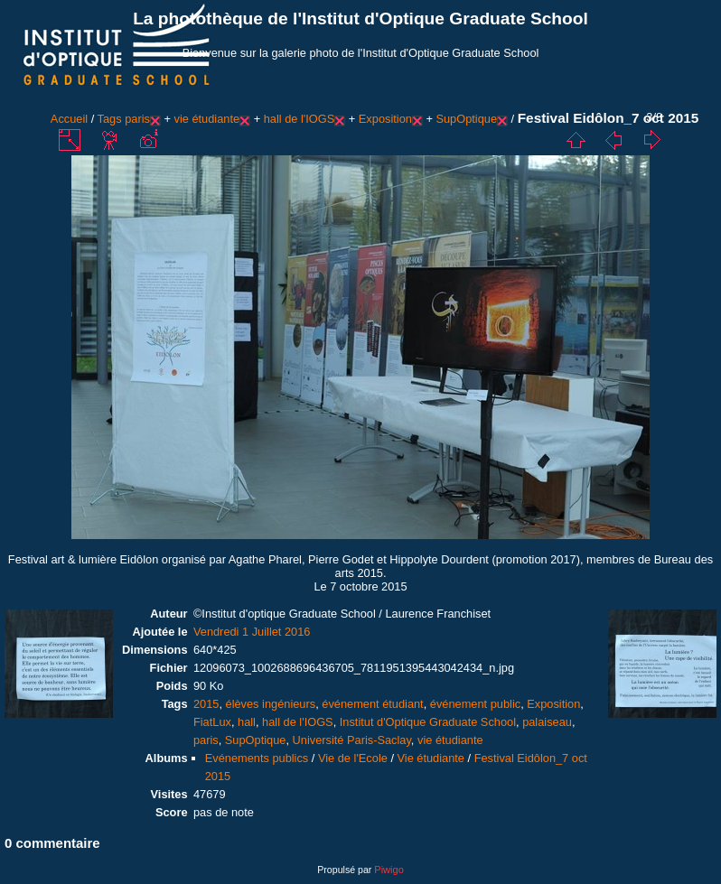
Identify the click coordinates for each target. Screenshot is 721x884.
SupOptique (466, 119)
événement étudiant (372, 704)
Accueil (69, 119)
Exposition (385, 119)
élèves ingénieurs (271, 704)
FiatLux (212, 722)
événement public (475, 704)
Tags (110, 119)
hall (247, 722)
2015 (206, 704)
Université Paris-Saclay (352, 740)
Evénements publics (257, 758)
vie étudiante (207, 119)
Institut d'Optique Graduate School (428, 722)
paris (137, 119)
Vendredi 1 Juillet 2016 (252, 631)
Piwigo (388, 869)
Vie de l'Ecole (353, 758)
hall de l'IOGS (299, 119)
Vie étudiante (431, 758)
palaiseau (547, 722)
